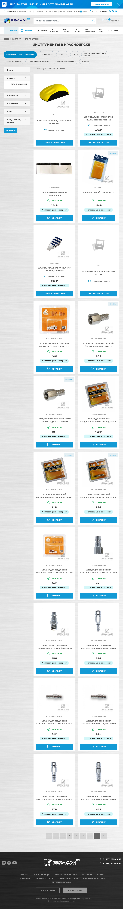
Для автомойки (90, 30)
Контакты (77, 11)
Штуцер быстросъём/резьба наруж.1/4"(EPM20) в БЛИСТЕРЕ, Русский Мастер (54, 346)
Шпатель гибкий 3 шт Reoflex (98, 192)
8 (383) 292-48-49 (99, 11)
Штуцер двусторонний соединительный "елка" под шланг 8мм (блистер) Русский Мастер (98, 497)
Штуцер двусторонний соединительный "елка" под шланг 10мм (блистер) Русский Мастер (98, 421)
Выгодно (29, 30)
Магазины (22, 11)
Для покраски (54, 30)
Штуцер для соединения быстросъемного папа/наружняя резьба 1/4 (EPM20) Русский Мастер (54, 648)
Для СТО (100, 30)
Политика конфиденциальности (61, 901)
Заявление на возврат (94, 878)
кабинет (85, 11)
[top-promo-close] (118, 4)
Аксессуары (113, 30)
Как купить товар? (51, 11)
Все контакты (48, 890)
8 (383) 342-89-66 (112, 863)
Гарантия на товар (68, 878)
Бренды (44, 30)
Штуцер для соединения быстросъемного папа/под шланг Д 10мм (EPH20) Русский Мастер (98, 799)
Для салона (77, 30)
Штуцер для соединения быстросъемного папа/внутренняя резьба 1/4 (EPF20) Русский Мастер (54, 572)
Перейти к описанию (54, 143)
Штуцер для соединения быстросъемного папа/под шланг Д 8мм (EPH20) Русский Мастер (98, 724)
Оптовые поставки (65, 11)
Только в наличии (19, 84)
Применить (11, 130)
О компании (39, 11)
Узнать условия (101, 4)
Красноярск (11, 11)
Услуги (30, 11)
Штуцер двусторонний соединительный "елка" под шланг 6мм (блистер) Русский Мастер (54, 497)
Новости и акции (41, 875)
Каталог (13, 30)
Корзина (113, 21)
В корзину (57, 218)
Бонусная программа (66, 875)
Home (6, 39)
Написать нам (75, 890)
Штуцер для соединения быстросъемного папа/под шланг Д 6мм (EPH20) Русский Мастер (98, 648)
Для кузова (66, 30)
